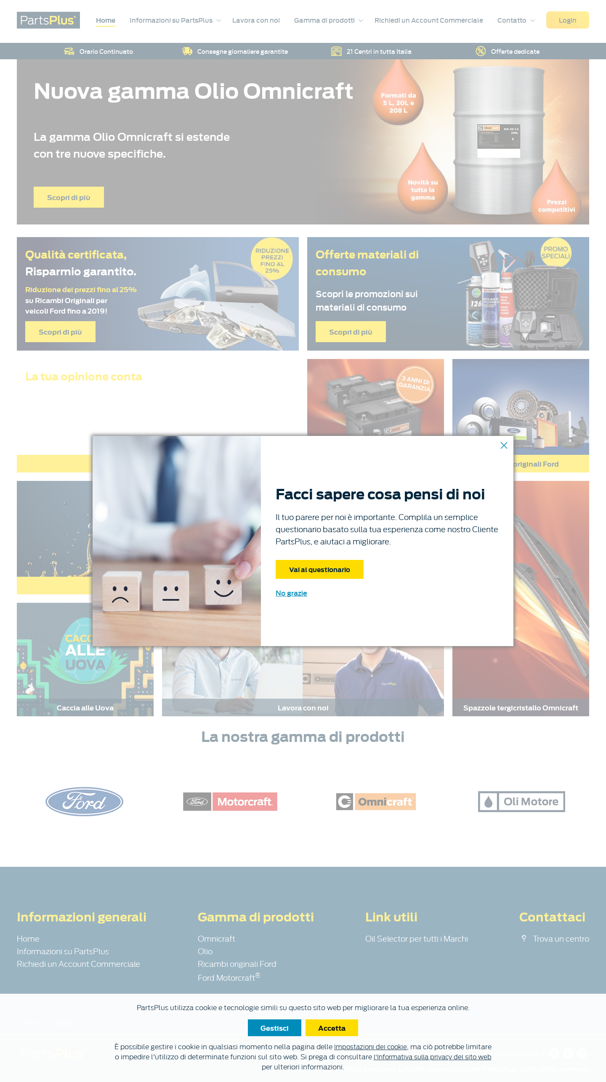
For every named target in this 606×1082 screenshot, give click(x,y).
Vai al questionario (319, 569)
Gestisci (274, 1027)
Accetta (332, 1027)
